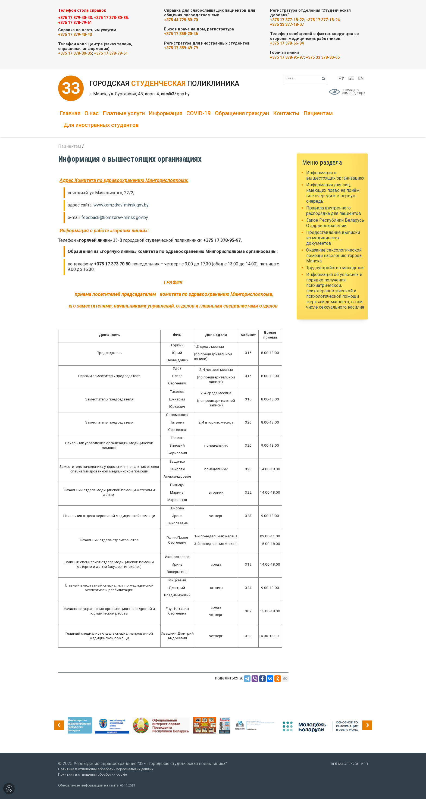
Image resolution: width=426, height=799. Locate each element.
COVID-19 (198, 113)
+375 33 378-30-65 (323, 57)
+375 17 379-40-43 (75, 34)
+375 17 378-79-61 (75, 22)
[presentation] (59, 725)
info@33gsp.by (175, 93)
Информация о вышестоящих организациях (335, 175)
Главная (69, 113)
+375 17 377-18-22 (287, 20)
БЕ (351, 78)
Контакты (286, 113)
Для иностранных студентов (101, 125)
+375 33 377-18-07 (287, 24)
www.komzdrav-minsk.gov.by (121, 205)
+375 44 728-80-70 (181, 20)
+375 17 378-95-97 (287, 57)
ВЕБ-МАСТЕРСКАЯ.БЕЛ (349, 764)
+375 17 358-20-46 (181, 34)
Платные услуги (124, 113)
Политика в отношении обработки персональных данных (105, 769)
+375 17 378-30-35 (75, 53)
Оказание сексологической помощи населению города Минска (334, 255)
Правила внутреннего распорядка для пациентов (333, 210)
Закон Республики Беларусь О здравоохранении (335, 223)
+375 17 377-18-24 (323, 20)
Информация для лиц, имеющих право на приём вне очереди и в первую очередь (332, 193)
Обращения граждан (242, 113)
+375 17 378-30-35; (111, 17)
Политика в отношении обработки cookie (92, 774)
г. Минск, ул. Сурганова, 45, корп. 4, (125, 93)
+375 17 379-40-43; (75, 17)
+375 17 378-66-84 (287, 43)
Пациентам (318, 113)
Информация (165, 113)
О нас (91, 113)
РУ (341, 78)
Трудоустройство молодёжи (335, 267)
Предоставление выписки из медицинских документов (333, 238)
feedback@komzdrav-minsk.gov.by (115, 217)
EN (361, 78)
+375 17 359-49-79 (181, 48)
